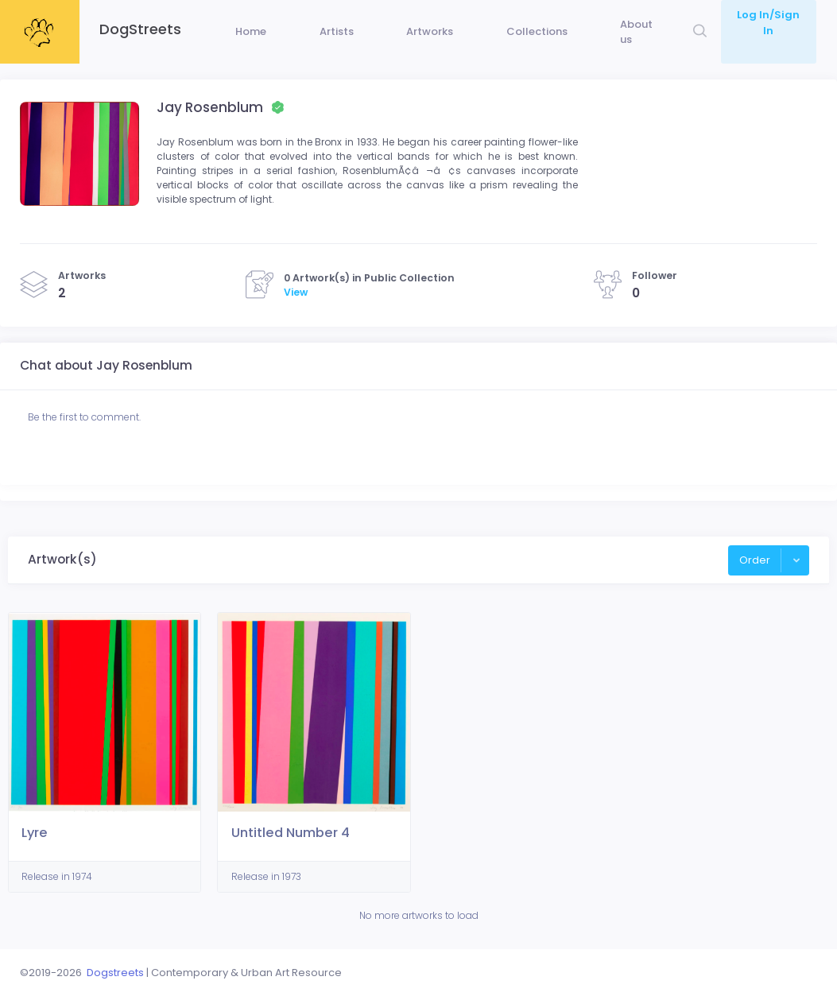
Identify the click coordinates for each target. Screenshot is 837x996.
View (296, 322)
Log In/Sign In (767, 14)
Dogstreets (115, 972)
